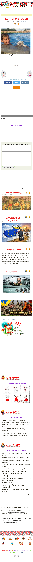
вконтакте (25, 82)
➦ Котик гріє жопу (16, 125)
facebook (8, 82)
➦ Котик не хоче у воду (16, 134)
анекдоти (19, 552)
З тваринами (18, 15)
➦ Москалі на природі (13, 195)
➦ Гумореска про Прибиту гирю (16, 452)
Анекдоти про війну (26, 319)
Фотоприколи (10, 15)
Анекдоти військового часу (8, 319)
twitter (16, 82)
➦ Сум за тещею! (16, 420)
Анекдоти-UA (23, 21)
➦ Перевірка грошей (13, 251)
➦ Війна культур (13, 273)
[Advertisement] (17, 11)
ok (16, 87)
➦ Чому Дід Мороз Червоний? (16, 385)
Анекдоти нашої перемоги (8, 321)
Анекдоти (3, 15)
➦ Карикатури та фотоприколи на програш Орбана (13, 221)
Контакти (21, 554)
